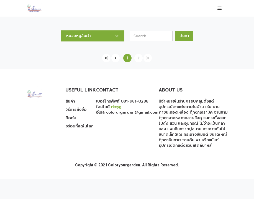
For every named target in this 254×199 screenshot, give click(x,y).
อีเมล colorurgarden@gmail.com (127, 112)
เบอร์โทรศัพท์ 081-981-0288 (122, 101)
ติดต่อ (70, 118)
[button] (219, 8)
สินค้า (70, 101)
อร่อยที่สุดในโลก (79, 126)
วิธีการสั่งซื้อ (75, 109)
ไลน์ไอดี (109, 107)
